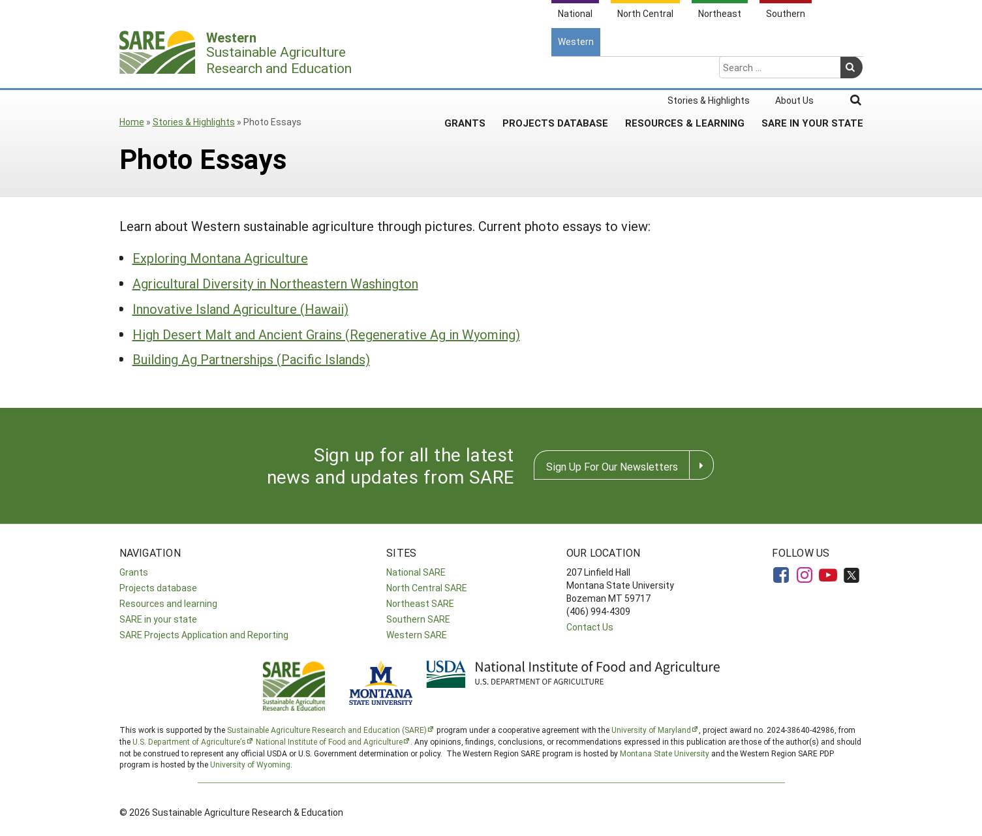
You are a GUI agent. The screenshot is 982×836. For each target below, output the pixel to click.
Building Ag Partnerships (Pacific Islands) (251, 358)
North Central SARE (426, 587)
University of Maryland (651, 729)
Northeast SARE (420, 603)
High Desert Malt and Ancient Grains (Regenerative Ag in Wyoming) (326, 334)
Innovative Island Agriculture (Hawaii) (240, 308)
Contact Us (589, 627)
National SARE (416, 572)
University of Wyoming (250, 764)
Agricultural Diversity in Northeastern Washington (275, 283)
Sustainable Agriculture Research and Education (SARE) (327, 729)
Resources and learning (168, 603)
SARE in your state (158, 619)
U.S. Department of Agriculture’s (189, 741)
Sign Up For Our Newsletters (612, 466)
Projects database (158, 587)
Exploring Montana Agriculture (220, 257)
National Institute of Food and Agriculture (329, 741)
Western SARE (416, 634)
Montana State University (664, 753)
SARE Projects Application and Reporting (203, 634)
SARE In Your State (812, 71)
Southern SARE (418, 619)
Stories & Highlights (194, 122)
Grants (464, 71)
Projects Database (555, 71)
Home (131, 122)
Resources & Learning (684, 71)
